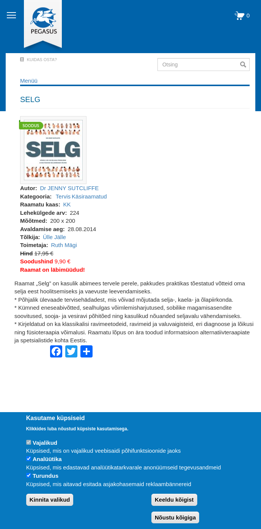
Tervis (63, 196)
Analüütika (47, 459)
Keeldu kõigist (174, 499)
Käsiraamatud (89, 196)
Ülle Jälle (54, 237)
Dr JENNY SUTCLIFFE (69, 188)
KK (67, 204)
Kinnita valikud (50, 499)
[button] (53, 149)
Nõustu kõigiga (175, 517)
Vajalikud (45, 442)
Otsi (245, 64)
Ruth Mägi (64, 245)
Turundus (45, 475)
